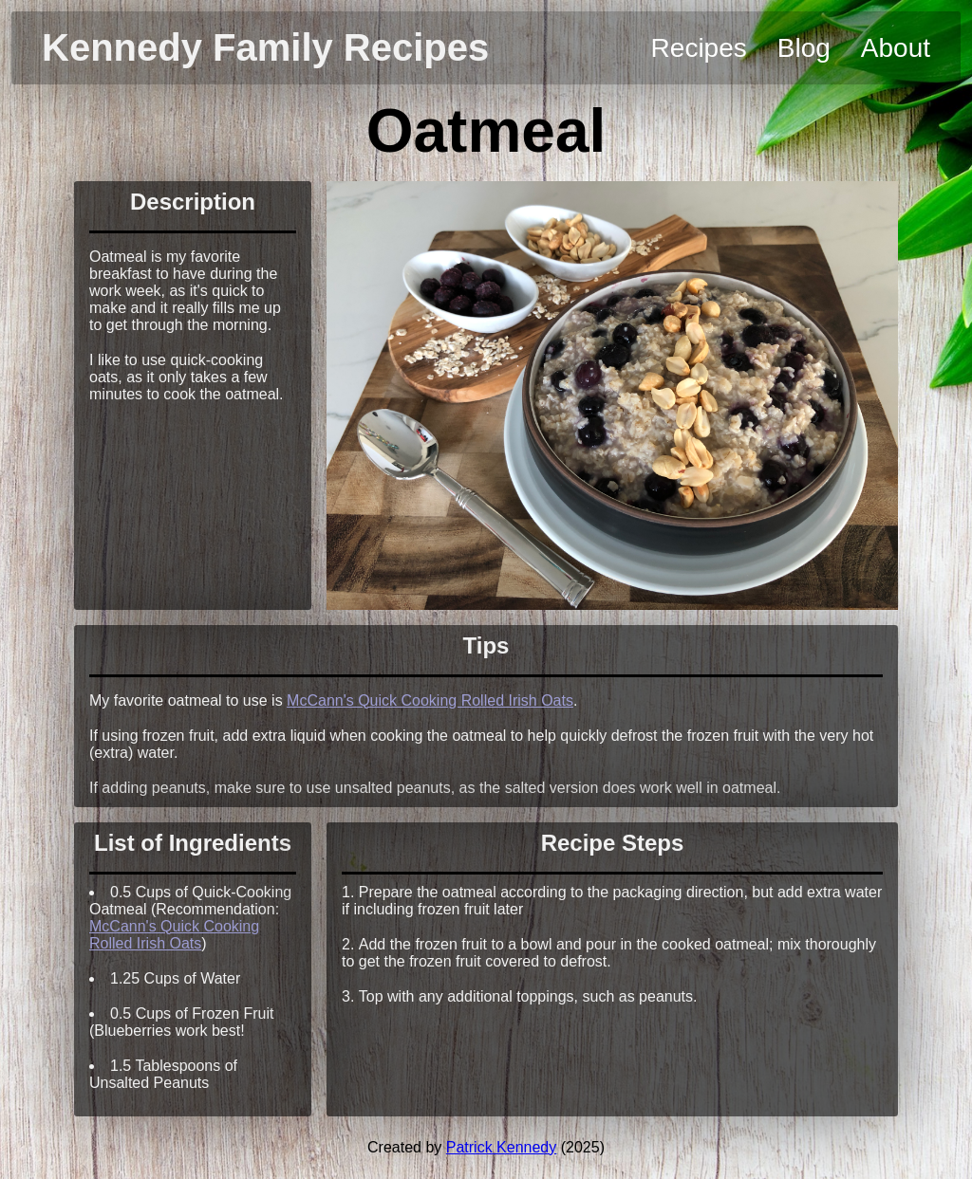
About (895, 48)
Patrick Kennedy (501, 1147)
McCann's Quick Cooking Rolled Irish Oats (430, 700)
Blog (804, 48)
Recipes (699, 48)
